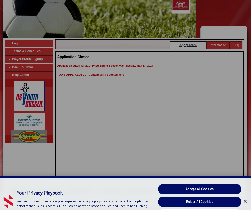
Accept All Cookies (200, 193)
